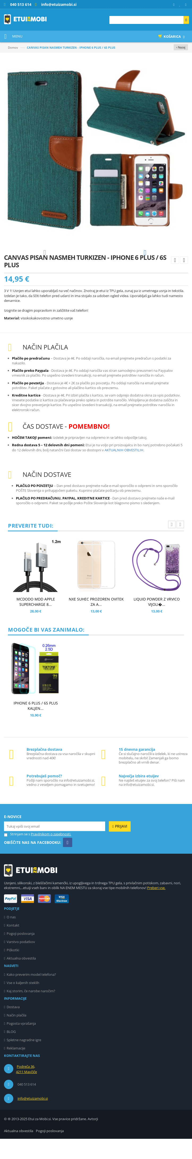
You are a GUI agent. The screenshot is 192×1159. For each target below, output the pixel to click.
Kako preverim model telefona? (31, 994)
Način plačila (16, 1035)
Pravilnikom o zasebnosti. (51, 854)
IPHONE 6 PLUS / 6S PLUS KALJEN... (36, 726)
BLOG (11, 1051)
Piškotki (13, 970)
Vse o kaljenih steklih (23, 1002)
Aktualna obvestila (21, 978)
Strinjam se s (17, 854)
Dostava (13, 1027)
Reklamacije (16, 1068)
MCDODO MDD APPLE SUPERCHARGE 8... (35, 622)
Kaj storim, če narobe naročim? (31, 1011)
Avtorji (93, 1139)
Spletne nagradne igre (24, 1060)
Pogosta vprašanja (21, 1043)
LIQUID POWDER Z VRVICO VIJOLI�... (157, 622)
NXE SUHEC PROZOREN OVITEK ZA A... (96, 622)
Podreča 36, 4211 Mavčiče (26, 1089)
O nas (11, 937)
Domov (13, 47)
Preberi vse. (156, 908)
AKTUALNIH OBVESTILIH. (124, 470)
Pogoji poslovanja (21, 953)
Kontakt (13, 945)
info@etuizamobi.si (33, 1118)
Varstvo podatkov (21, 962)
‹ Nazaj (180, 47)
